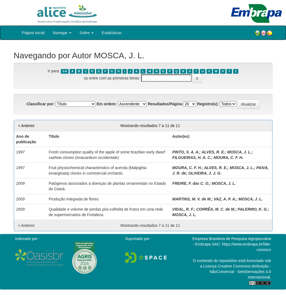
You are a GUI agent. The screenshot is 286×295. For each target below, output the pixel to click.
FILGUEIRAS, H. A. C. (191, 157)
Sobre (87, 33)
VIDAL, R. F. (183, 209)
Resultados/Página (165, 104)
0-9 (65, 71)
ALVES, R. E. (213, 152)
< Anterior (26, 125)
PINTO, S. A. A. (185, 152)
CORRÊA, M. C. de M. (215, 209)
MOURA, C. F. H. (228, 157)
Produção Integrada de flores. (74, 199)
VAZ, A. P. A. (225, 199)
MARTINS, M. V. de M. (191, 199)
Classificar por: (40, 104)
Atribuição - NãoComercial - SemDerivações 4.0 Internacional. (240, 271)
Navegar (62, 33)
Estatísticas (112, 33)
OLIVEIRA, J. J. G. (204, 173)
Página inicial (33, 33)
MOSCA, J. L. (239, 152)
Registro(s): (208, 104)
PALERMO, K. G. (253, 209)
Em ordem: (107, 104)
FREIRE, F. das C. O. (190, 183)
